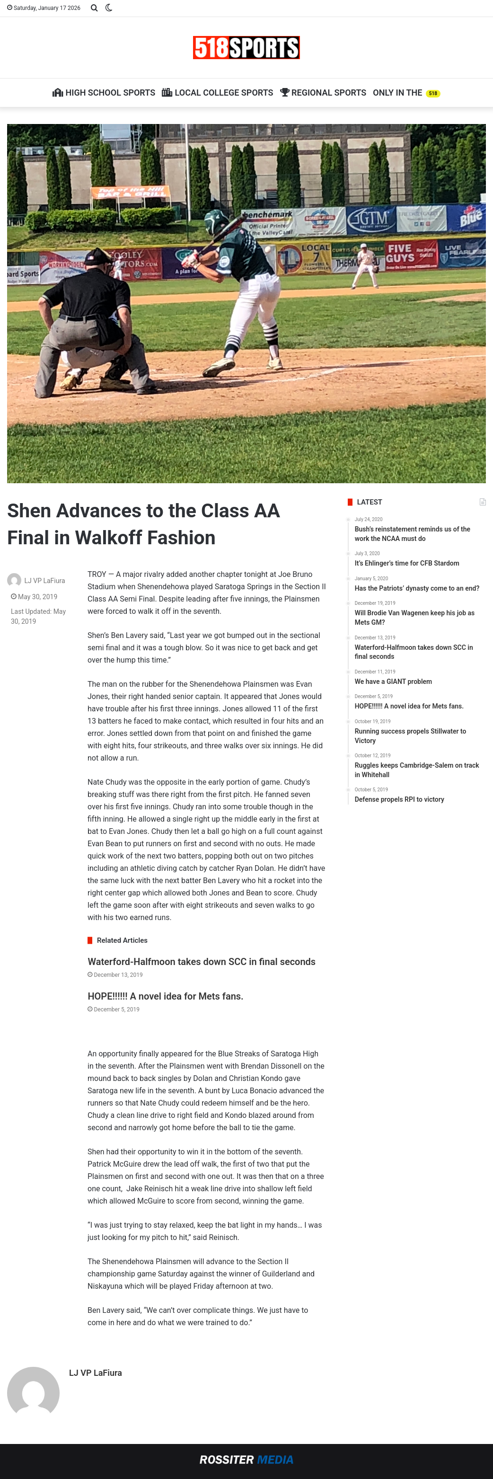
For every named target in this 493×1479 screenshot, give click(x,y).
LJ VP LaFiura (44, 581)
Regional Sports (323, 92)
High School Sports (104, 92)
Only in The (406, 92)
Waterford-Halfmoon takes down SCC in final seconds (202, 961)
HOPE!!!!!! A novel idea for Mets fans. (165, 996)
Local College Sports (217, 92)
